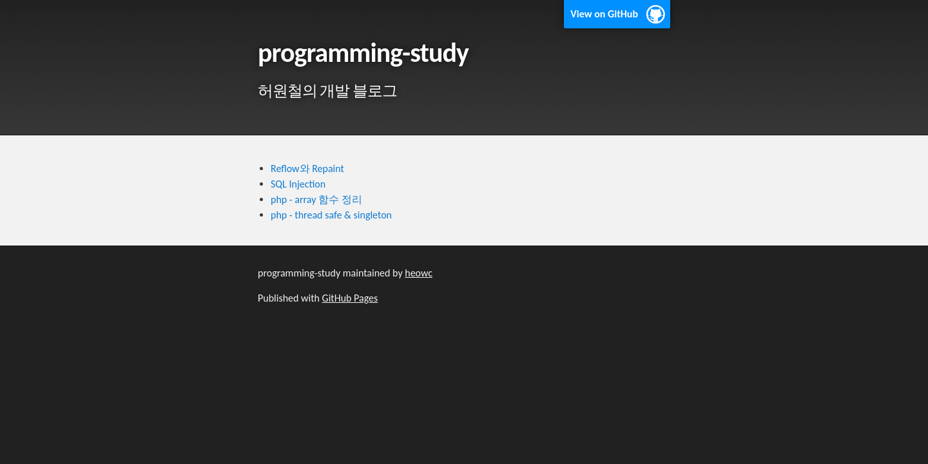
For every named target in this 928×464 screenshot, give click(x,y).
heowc (418, 273)
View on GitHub (604, 14)
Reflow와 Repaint (307, 168)
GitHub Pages (350, 298)
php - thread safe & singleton (331, 215)
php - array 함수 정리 (316, 199)
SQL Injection (298, 184)
